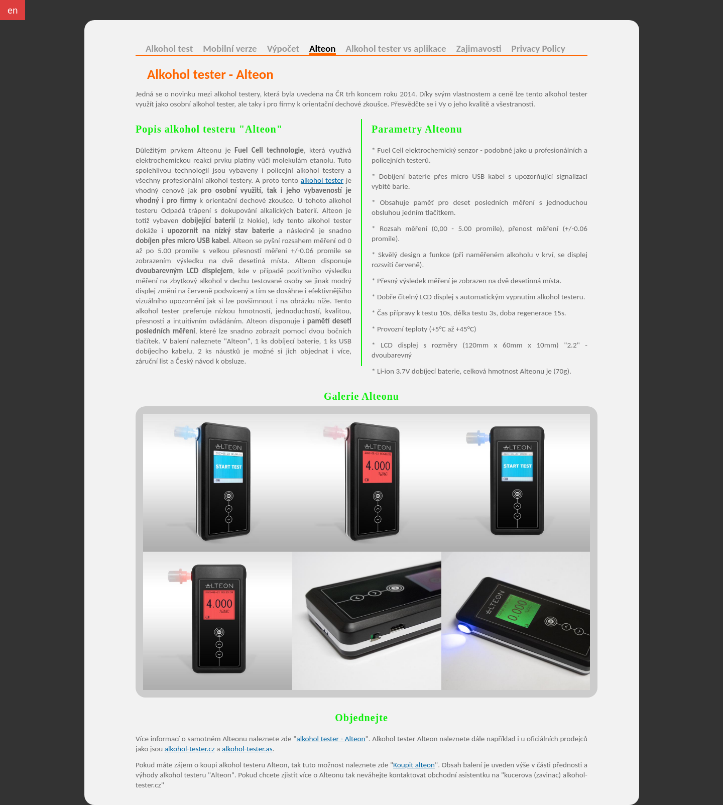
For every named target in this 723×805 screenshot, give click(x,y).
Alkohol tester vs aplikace (396, 48)
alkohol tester (322, 180)
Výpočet (283, 48)
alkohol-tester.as (247, 748)
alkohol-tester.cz (190, 748)
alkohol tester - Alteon (330, 738)
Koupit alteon (414, 764)
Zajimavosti (479, 48)
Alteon (322, 49)
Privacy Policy (538, 48)
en (13, 10)
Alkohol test (169, 48)
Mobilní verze (230, 48)
